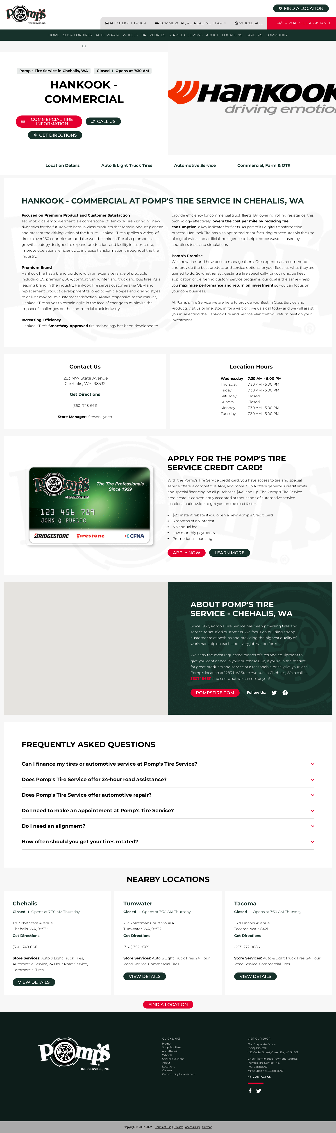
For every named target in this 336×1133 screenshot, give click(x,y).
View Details (34, 982)
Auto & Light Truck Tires (126, 165)
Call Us (106, 121)
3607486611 (201, 678)
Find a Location (168, 1004)
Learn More (230, 552)
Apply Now (186, 552)
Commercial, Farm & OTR (264, 165)
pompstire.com (215, 692)
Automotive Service (195, 165)
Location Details (62, 165)
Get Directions (52, 134)
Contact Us (262, 1076)
